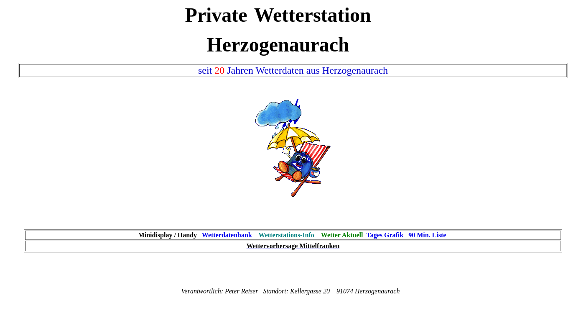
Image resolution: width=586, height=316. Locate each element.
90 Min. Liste (427, 235)
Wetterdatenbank (227, 235)
